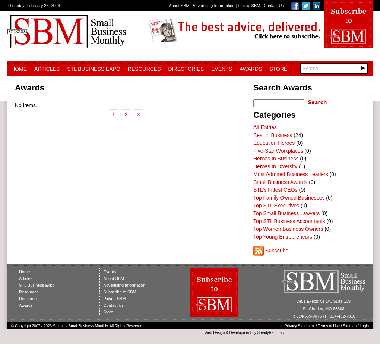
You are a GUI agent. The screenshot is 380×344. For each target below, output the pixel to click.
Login (364, 326)
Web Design (215, 333)
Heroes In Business (275, 159)
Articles (47, 69)
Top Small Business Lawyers (286, 213)
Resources (144, 69)
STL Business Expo (93, 69)
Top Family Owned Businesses (288, 198)
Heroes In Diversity (275, 166)
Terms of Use (329, 326)
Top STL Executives (276, 205)
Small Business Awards (280, 182)
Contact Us (273, 5)
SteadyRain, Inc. (271, 333)
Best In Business (272, 135)
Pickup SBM (249, 5)
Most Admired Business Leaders (290, 174)
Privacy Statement (300, 326)
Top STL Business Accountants (289, 221)
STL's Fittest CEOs (275, 190)
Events (221, 69)
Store (278, 69)
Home (19, 69)
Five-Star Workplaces (278, 151)
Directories (186, 69)
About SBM (179, 5)
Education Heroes (274, 143)
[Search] (334, 68)
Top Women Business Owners (288, 229)
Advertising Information (214, 5)
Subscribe (276, 251)
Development (240, 333)
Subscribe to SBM (120, 292)
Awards (251, 69)
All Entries (265, 127)
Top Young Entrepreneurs (282, 237)
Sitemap (350, 326)
